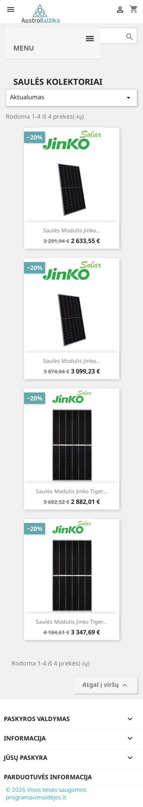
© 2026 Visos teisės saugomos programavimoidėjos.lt (46, 793)
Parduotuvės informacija (48, 777)
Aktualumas (71, 97)
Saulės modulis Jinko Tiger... (71, 491)
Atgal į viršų (105, 685)
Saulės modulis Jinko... (71, 230)
